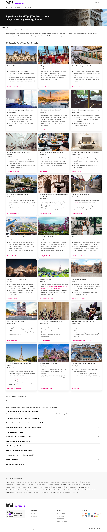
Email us (35, 517)
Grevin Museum (32, 488)
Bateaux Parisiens (78, 490)
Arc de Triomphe (32, 483)
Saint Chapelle (75, 483)
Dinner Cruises (68, 490)
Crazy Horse (37, 493)
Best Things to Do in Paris (14, 389)
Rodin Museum (22, 488)
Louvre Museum (43, 483)
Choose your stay (77, 172)
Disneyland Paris (65, 483)
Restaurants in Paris (46, 87)
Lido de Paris (18, 493)
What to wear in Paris (78, 256)
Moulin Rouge (28, 493)
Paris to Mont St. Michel (12, 490)
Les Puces (76, 203)
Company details (61, 514)
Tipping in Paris (44, 172)
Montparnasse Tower (20, 379)
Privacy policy (60, 517)
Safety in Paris (11, 256)
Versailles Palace (40, 485)
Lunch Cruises (58, 490)
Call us (34, 514)
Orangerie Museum (11, 488)
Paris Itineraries (12, 341)
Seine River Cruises (13, 214)
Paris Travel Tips (25, 30)
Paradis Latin (45, 493)
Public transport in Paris (79, 130)
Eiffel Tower (23, 483)
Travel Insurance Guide (79, 299)
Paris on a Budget (12, 299)
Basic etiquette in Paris (46, 389)
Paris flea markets (77, 214)
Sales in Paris (76, 389)
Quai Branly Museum (57, 488)
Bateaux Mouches (90, 490)
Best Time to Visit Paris (14, 87)
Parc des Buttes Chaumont (56, 287)
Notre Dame (29, 379)
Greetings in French (46, 130)
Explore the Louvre (45, 341)
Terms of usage (61, 519)
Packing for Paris (45, 256)
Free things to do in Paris (47, 299)
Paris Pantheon (10, 485)
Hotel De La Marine (70, 488)
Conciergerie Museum (44, 488)
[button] (53, 412)
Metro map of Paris (78, 87)
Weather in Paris (12, 130)
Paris (7, 30)
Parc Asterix (31, 485)
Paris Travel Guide (14, 30)
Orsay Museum (86, 485)
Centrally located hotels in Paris (81, 341)
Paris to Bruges (25, 490)
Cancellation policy (62, 522)
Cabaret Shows (85, 483)
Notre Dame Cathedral (53, 485)
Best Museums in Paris (13, 172)
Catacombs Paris (54, 483)
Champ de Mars (56, 289)
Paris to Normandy (36, 490)
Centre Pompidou (21, 485)
